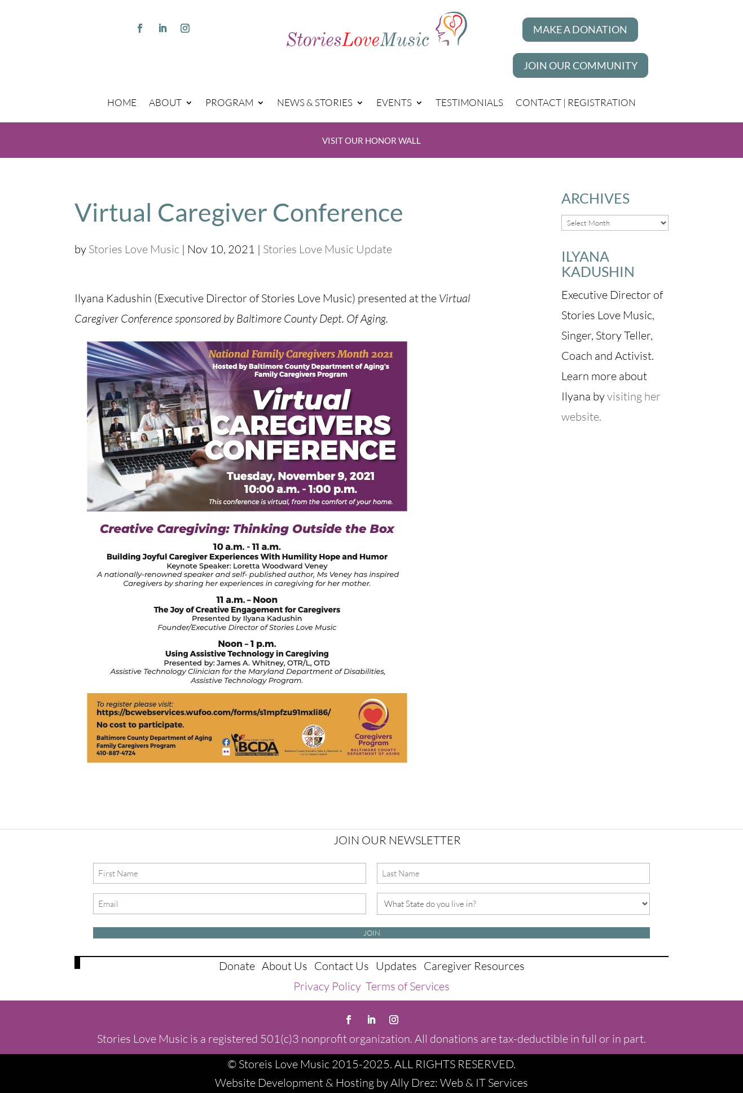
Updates (396, 966)
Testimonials (469, 102)
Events (394, 102)
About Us (284, 966)
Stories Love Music (134, 249)
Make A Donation (580, 29)
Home (122, 102)
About (165, 102)
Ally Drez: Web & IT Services (459, 1083)
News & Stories (315, 102)
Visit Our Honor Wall (371, 140)
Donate (237, 966)
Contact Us (341, 966)
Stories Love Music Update (327, 249)
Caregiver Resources (474, 966)
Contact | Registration (576, 102)
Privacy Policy (327, 986)
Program (229, 102)
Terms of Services (408, 986)
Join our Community (581, 65)
